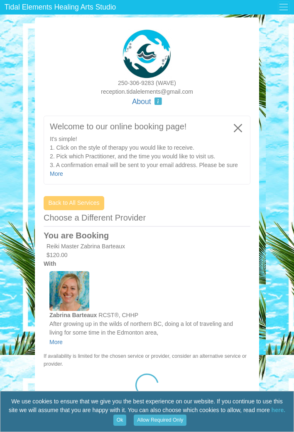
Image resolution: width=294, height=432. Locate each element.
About (147, 101)
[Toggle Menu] (283, 7)
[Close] (238, 128)
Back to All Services (74, 202)
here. (278, 410)
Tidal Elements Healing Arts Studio (60, 7)
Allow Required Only (160, 420)
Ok (120, 420)
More (56, 342)
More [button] (56, 173)
